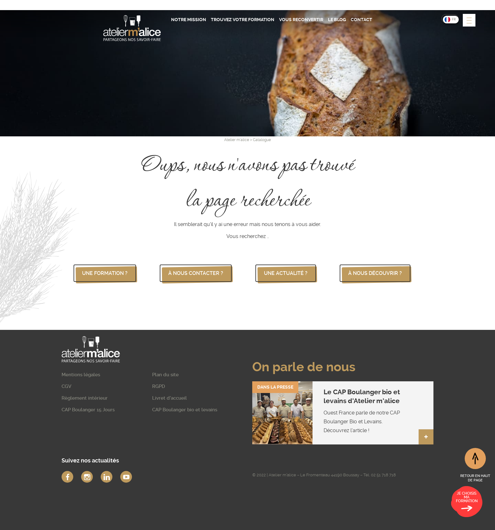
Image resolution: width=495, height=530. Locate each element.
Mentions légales (81, 375)
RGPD (158, 386)
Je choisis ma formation (467, 502)
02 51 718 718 (383, 475)
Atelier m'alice (236, 140)
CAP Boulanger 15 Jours (88, 410)
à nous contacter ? (195, 273)
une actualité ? (285, 273)
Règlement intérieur (85, 398)
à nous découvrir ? (375, 273)
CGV (66, 386)
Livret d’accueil (169, 398)
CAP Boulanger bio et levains (184, 410)
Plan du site (165, 375)
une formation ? (105, 273)
